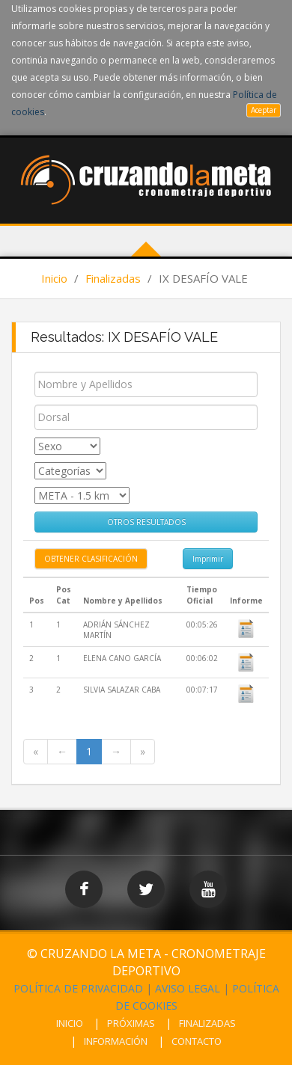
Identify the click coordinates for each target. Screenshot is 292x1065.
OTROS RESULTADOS (146, 522)
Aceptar (263, 110)
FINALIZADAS (207, 1023)
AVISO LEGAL (187, 988)
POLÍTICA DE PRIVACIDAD (78, 988)
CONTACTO (196, 1041)
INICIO (69, 1023)
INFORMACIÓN (115, 1041)
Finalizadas (113, 278)
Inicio (54, 278)
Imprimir (207, 558)
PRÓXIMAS (131, 1023)
